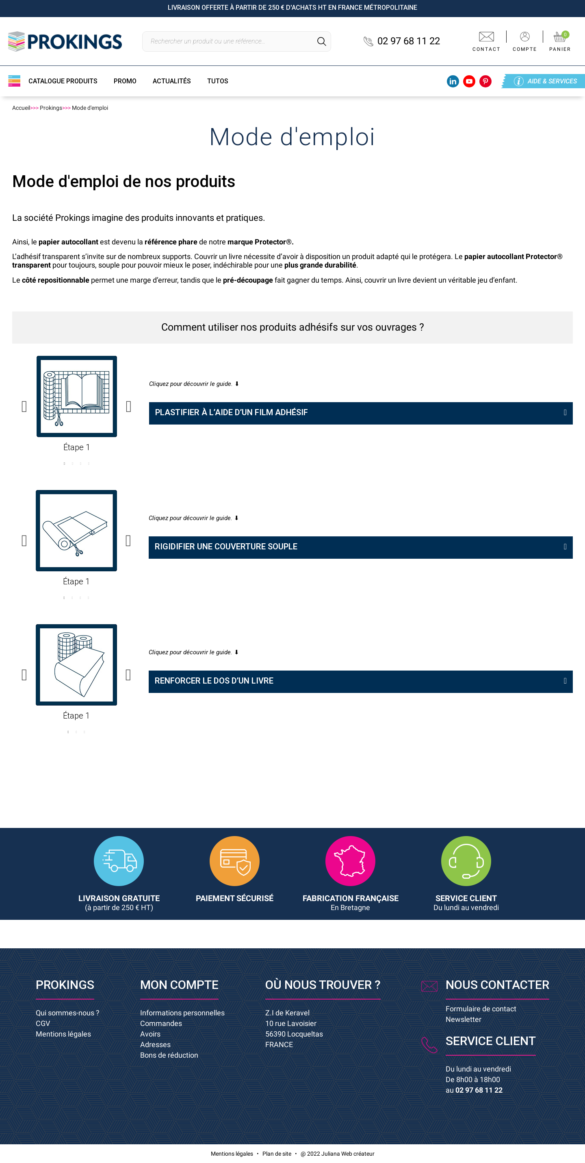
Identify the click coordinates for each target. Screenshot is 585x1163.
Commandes (161, 1023)
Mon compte (179, 985)
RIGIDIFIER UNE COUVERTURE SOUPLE (226, 546)
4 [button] (88, 464)
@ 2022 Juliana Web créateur (338, 1153)
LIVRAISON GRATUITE (119, 902)
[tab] (361, 413)
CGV (43, 1023)
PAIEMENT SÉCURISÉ (234, 898)
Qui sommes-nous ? (68, 1012)
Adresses (155, 1044)
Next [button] (129, 407)
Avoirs (150, 1034)
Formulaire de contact (481, 1008)
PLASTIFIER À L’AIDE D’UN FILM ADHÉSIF (231, 412)
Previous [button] (24, 407)
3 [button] (80, 464)
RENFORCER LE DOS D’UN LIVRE (214, 681)
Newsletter (463, 1019)
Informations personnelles (182, 1012)
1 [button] (64, 464)
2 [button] (72, 464)
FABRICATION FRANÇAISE (351, 902)
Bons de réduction (169, 1055)
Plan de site (276, 1153)
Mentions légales (63, 1034)
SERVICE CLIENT (466, 902)
